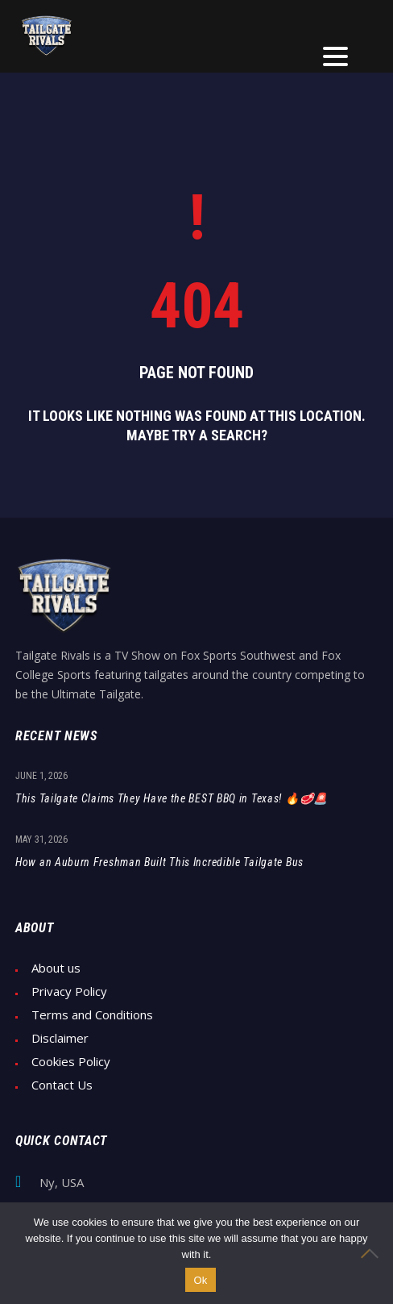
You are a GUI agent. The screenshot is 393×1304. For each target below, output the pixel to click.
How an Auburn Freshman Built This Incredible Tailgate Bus (159, 862)
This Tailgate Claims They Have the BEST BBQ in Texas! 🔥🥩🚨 (171, 798)
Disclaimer (60, 1038)
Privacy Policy (69, 991)
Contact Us (62, 1085)
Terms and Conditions (92, 1015)
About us (56, 968)
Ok (200, 1280)
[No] (373, 1253)
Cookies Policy (70, 1061)
